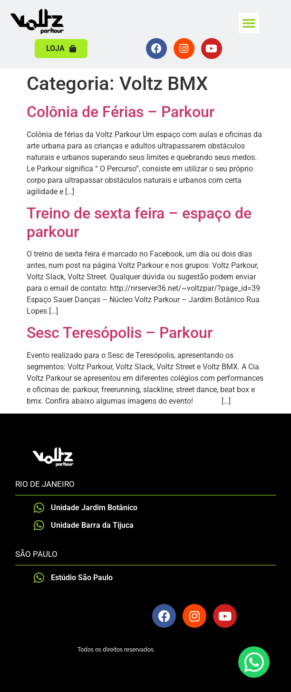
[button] (249, 23)
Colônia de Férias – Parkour (120, 112)
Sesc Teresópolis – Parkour (120, 333)
